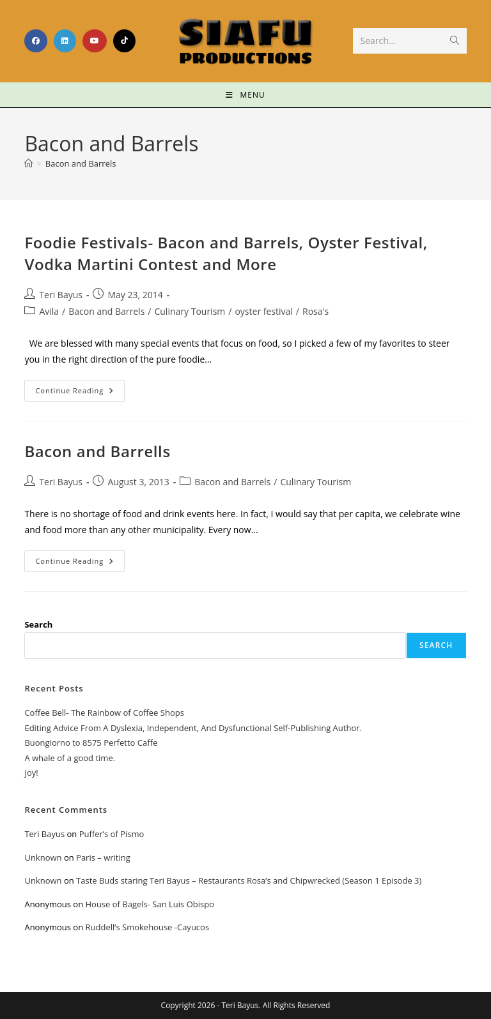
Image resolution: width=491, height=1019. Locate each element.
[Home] (28, 163)
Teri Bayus (60, 295)
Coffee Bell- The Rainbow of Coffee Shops (103, 712)
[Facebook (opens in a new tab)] (35, 40)
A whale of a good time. (69, 758)
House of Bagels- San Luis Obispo (149, 904)
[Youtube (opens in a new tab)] (94, 40)
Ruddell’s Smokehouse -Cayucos (147, 927)
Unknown (42, 857)
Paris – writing (103, 857)
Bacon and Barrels (80, 163)
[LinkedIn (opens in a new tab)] (65, 40)
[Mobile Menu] (245, 94)
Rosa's (315, 311)
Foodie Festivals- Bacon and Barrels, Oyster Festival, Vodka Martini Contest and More (225, 253)
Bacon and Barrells (97, 451)
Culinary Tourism (189, 311)
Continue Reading (80, 387)
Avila (49, 311)
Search (38, 624)
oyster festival (263, 311)
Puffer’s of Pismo (111, 834)
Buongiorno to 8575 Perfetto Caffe (90, 742)
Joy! (31, 772)
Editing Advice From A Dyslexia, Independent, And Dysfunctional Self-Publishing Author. (193, 728)
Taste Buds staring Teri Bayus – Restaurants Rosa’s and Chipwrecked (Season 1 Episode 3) (248, 880)
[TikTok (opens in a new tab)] (124, 40)
